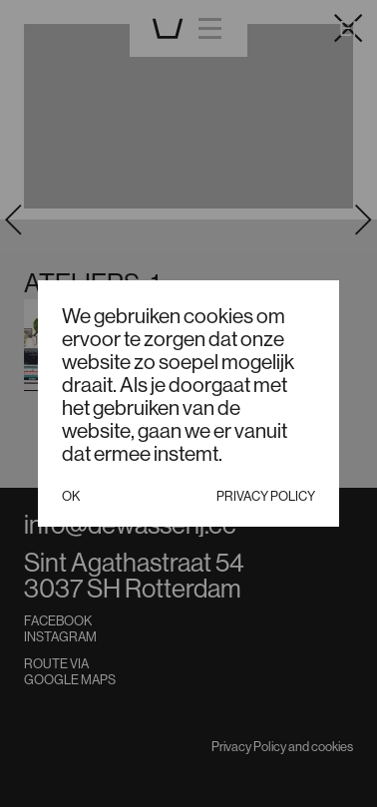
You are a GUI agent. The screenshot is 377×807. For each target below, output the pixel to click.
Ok (71, 496)
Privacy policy (265, 496)
